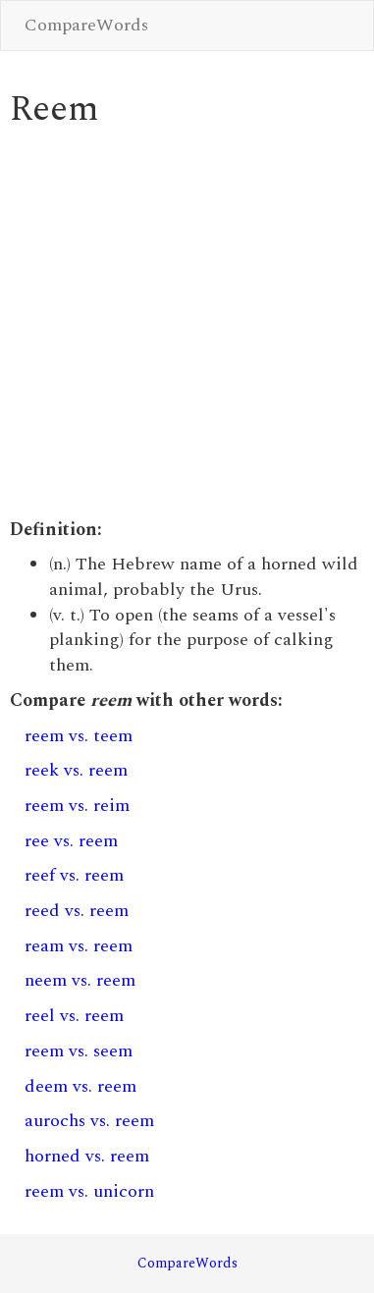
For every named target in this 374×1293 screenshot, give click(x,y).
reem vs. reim (77, 805)
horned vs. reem (87, 1156)
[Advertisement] (184, 323)
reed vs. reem (77, 910)
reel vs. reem (74, 1015)
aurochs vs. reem (89, 1120)
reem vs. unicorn (89, 1191)
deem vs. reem (80, 1086)
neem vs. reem (80, 980)
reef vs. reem (74, 875)
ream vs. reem (79, 946)
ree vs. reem (71, 841)
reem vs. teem (79, 736)
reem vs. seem (79, 1051)
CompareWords (86, 25)
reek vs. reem (76, 770)
